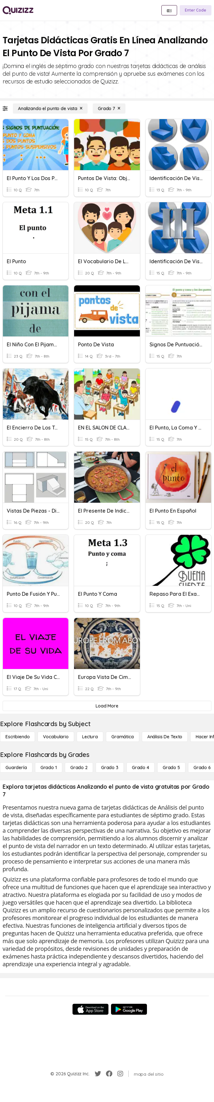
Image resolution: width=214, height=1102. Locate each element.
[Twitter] (98, 1074)
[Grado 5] (171, 767)
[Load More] (107, 706)
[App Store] (90, 1009)
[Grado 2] (79, 767)
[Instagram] (120, 1074)
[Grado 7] (109, 108)
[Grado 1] (48, 767)
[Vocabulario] (56, 737)
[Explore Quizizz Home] (18, 10)
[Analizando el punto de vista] (50, 108)
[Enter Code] (195, 10)
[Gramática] (122, 737)
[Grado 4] (140, 767)
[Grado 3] (110, 767)
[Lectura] (90, 737)
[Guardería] (16, 767)
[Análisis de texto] (165, 737)
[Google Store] (129, 1009)
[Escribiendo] (17, 737)
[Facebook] (109, 1074)
